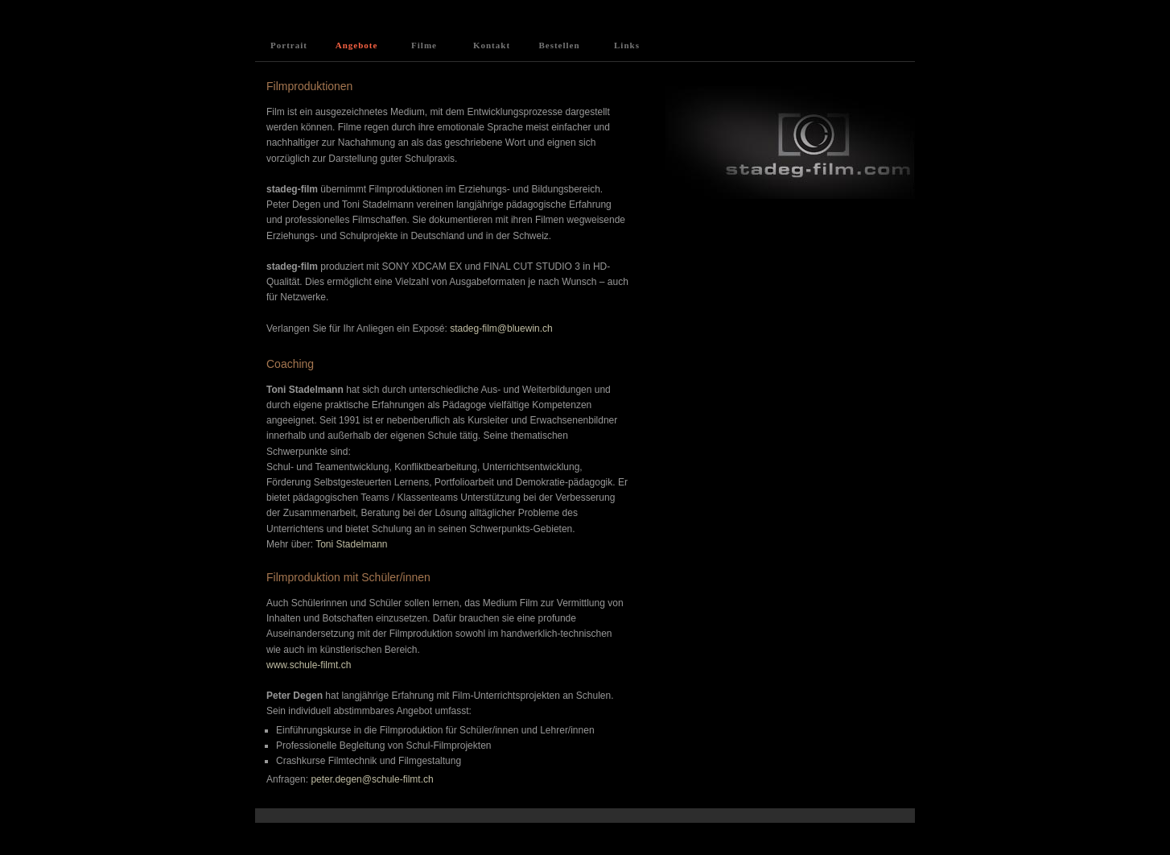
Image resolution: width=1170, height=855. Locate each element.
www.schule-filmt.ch (308, 665)
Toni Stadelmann (350, 544)
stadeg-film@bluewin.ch (501, 328)
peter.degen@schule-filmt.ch (371, 779)
